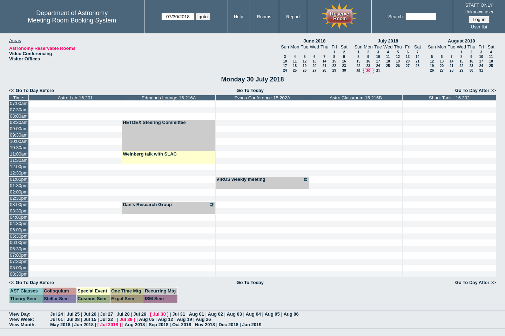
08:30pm (19, 274)
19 (305, 66)
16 (344, 61)
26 (305, 70)
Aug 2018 (135, 324)
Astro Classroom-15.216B (356, 97)
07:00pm (19, 255)
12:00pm (19, 166)
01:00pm (19, 179)
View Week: (21, 319)
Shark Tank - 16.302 (449, 97)
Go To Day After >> (475, 90)
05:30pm (19, 236)
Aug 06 (290, 314)
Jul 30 (159, 314)
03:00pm (19, 204)
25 (295, 70)
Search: (396, 16)
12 (305, 61)
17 (285, 66)
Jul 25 (73, 314)
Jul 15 (89, 319)
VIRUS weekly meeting (262, 179)
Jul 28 (123, 314)
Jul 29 (139, 314)
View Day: (20, 314)
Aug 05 (272, 314)
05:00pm (19, 229)
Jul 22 (106, 319)
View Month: (22, 324)
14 (324, 61)
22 (334, 66)
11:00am (19, 154)
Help (238, 16)
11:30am (19, 160)
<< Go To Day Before (31, 90)
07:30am (19, 109)
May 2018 (60, 324)
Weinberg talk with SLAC (150, 154)
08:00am (19, 116)
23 (344, 66)
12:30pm (19, 173)
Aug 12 (165, 319)
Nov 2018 (205, 324)
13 (314, 61)
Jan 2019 (251, 324)
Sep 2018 (158, 324)
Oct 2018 (181, 324)
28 (324, 70)
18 (295, 66)
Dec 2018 (228, 324)
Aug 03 (234, 314)
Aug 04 (253, 314)
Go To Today (250, 90)
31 (378, 71)
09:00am (19, 128)
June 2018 (314, 41)
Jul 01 (56, 319)
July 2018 (388, 41)
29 (334, 70)
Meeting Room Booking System (72, 20)
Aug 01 (196, 314)
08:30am (19, 122)
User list (479, 26)
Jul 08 (73, 319)
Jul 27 (106, 314)
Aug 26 (203, 319)
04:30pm (19, 223)
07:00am (19, 103)
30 (344, 70)
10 (285, 61)
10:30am (19, 147)
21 (324, 66)
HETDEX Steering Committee (154, 122)
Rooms (264, 16)
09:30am (19, 135)
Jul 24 (56, 314)
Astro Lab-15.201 (75, 97)
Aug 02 (215, 314)
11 (295, 61)
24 (285, 70)
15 (334, 61)
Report (293, 16)
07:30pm (19, 261)
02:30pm (19, 198)
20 (314, 66)
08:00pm (19, 267)
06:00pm (19, 242)
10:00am (19, 141)
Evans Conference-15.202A (262, 97)
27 (314, 70)
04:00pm (19, 217)
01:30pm (19, 185)
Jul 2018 (109, 324)
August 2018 (461, 41)
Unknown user (478, 11)
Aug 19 (184, 319)
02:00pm (19, 192)
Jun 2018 (84, 324)
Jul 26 (89, 314)
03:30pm (19, 210)
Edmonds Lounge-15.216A (169, 97)
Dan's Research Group (169, 204)
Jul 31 (178, 314)
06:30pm (19, 248)
